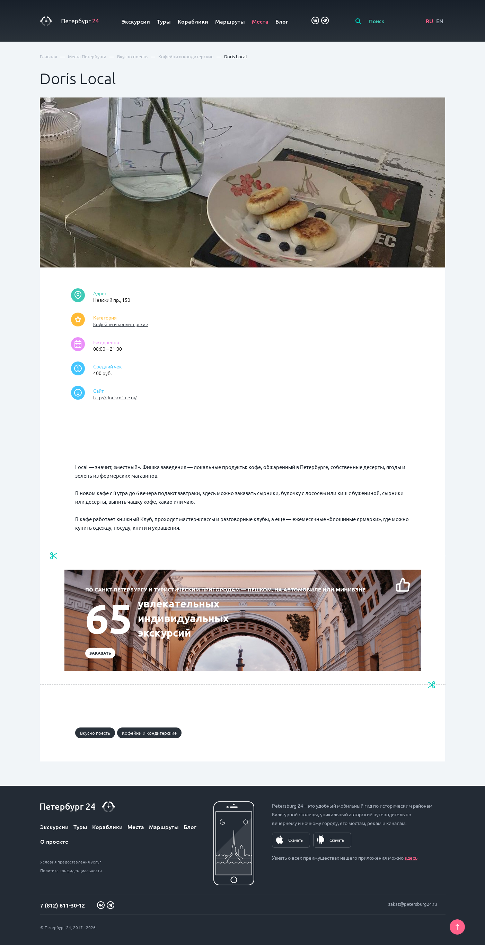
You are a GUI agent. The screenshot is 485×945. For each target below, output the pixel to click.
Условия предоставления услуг (70, 862)
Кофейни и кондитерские (120, 324)
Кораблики (193, 21)
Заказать (100, 653)
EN (439, 21)
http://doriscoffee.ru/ (115, 397)
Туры (164, 21)
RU (429, 21)
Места (260, 21)
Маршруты (230, 21)
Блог (281, 21)
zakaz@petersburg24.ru (412, 904)
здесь (411, 857)
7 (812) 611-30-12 (62, 905)
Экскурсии (136, 21)
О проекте (54, 841)
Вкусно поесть (95, 733)
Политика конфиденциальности (71, 870)
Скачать (295, 840)
